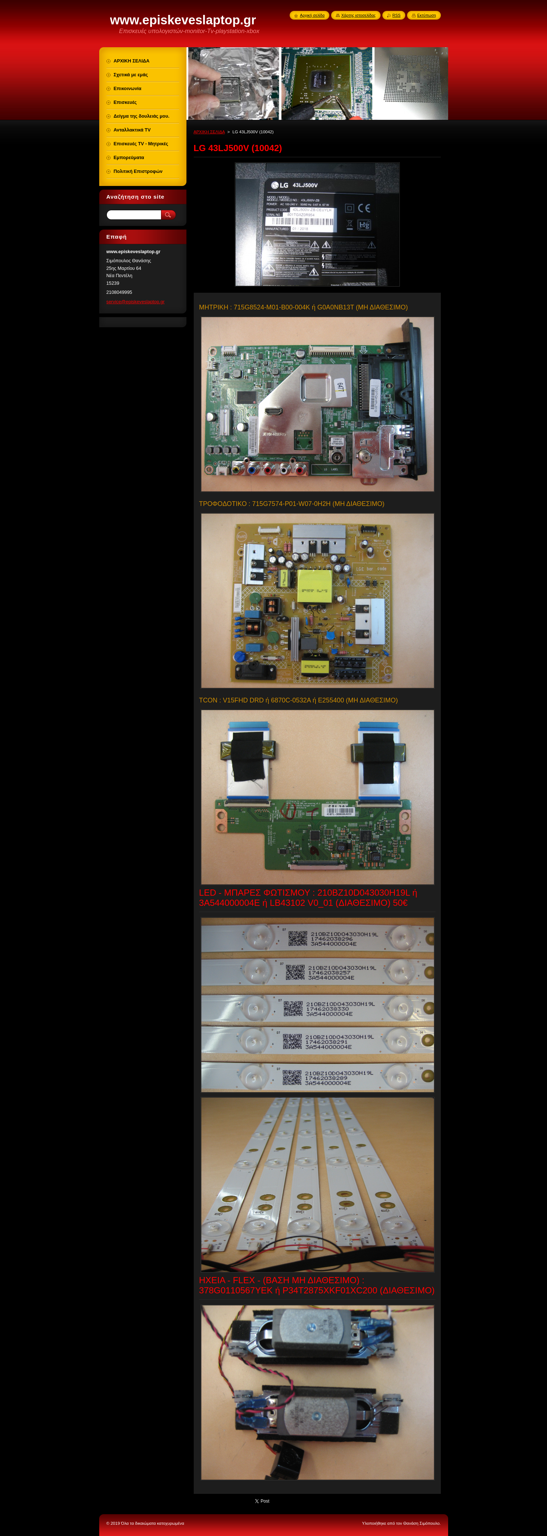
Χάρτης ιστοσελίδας (358, 15)
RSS (397, 15)
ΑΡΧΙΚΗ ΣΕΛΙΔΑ (209, 132)
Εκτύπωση (426, 15)
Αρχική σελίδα (312, 15)
